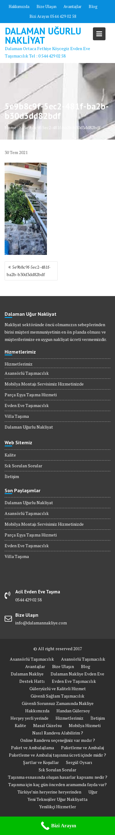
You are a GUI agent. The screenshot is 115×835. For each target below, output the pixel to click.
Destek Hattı (32, 681)
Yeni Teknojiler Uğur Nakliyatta (57, 799)
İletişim (12, 476)
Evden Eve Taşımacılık (27, 405)
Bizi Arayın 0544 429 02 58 (52, 16)
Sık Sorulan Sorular (23, 466)
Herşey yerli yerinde (29, 718)
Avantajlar (72, 6)
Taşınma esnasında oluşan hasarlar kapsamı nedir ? (57, 777)
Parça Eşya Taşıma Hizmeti (31, 395)
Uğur (93, 792)
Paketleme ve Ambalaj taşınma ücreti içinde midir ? (57, 755)
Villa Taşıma (17, 416)
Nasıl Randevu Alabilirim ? (57, 733)
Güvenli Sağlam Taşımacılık (57, 696)
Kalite (10, 455)
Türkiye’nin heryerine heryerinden (49, 792)
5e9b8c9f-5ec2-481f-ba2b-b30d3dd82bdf (29, 270)
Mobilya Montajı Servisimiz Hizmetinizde (44, 384)
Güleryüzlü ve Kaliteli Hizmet (57, 688)
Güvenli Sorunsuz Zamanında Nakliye (58, 703)
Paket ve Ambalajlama (32, 747)
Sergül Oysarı (79, 762)
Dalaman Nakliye (27, 674)
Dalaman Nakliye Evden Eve (77, 674)
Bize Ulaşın (46, 6)
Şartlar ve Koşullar (41, 762)
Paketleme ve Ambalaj (82, 747)
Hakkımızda (19, 6)
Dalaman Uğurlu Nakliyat (43, 35)
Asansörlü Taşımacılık (27, 373)
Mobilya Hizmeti (85, 725)
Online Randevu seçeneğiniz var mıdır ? (57, 740)
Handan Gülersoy (73, 711)
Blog (93, 6)
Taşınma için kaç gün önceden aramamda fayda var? (57, 784)
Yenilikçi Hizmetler (57, 806)
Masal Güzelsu (47, 725)
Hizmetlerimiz (19, 364)
